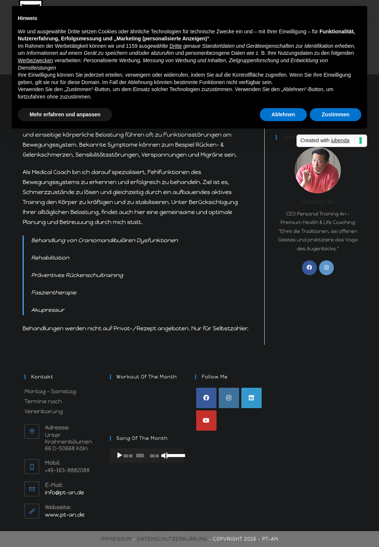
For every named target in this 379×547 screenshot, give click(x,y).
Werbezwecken (35, 60)
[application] (147, 455)
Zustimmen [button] (335, 114)
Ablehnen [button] (283, 114)
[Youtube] (206, 420)
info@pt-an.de (64, 492)
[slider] (140, 455)
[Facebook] (309, 267)
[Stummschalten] (164, 455)
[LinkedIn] (251, 398)
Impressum (116, 539)
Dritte (176, 46)
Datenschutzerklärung (172, 539)
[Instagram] (326, 267)
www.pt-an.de (64, 514)
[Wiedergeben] (119, 455)
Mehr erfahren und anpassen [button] (65, 114)
